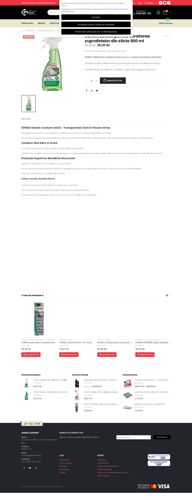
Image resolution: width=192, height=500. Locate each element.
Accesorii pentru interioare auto (42, 340)
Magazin (41, 23)
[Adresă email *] (133, 437)
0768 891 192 (26, 449)
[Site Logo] (28, 12)
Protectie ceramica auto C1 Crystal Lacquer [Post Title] (153, 380)
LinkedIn (92, 90)
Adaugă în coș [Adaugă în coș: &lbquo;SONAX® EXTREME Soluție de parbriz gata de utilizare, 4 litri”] (154, 354)
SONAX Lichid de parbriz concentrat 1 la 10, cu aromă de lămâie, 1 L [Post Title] (136, 342)
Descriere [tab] (25, 119)
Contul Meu (149, 3)
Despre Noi (54, 23)
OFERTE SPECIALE (166, 23)
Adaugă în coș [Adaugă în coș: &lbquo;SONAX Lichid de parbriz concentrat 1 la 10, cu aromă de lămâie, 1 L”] (116, 354)
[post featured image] (47, 319)
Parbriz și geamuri (74, 340)
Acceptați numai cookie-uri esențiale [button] (96, 24)
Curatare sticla (149, 340)
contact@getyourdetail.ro (31, 455)
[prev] (166, 36)
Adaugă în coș (114, 80)
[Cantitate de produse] (92, 80)
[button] (167, 295)
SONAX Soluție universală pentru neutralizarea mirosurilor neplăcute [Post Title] (61, 392)
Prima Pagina (27, 23)
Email (97, 90)
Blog (139, 3)
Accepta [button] (96, 17)
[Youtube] (164, 3)
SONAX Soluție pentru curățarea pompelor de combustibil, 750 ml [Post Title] (111, 392)
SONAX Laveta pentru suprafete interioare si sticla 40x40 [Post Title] (55, 342)
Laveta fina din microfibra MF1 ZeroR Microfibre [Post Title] (154, 392)
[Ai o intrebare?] (141, 12)
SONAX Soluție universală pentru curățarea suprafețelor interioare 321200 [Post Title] (64, 380)
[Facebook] (160, 3)
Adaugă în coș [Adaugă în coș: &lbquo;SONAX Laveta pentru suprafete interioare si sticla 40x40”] (40, 354)
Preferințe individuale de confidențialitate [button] (96, 31)
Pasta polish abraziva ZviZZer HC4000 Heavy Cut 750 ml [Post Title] (107, 380)
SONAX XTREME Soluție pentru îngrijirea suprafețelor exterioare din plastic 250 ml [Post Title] (118, 404)
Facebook (87, 90)
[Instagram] (169, 3)
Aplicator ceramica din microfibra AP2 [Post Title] (150, 404)
